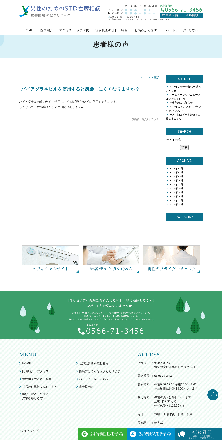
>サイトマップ (29, 430)
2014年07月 (176, 184)
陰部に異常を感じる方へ (95, 363)
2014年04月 (176, 196)
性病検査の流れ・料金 (111, 30)
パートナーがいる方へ (182, 30)
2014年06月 (176, 188)
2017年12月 (176, 168)
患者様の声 (86, 386)
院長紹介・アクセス (35, 371)
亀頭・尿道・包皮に (35, 396)
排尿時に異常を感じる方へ (39, 386)
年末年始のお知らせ (181, 102)
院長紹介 (46, 30)
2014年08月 (176, 180)
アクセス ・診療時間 (74, 30)
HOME (28, 30)
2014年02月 (176, 204)
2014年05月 (176, 192)
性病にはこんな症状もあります (99, 371)
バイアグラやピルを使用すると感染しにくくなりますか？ (80, 89)
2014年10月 (176, 176)
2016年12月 (176, 172)
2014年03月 (176, 200)
